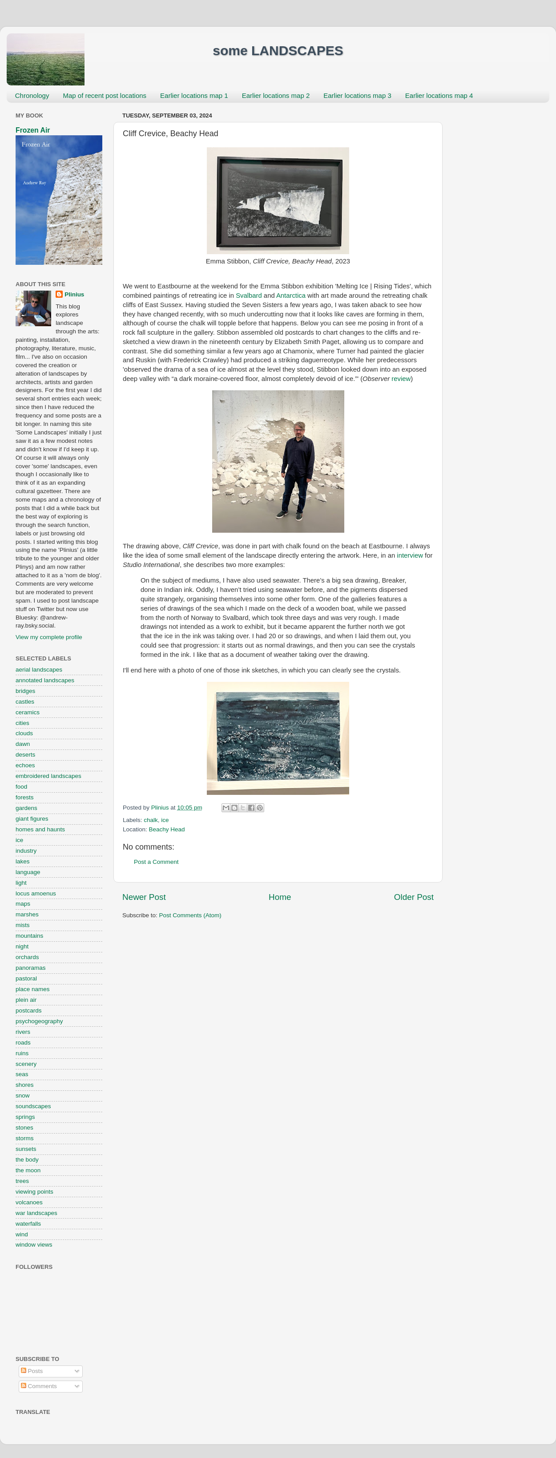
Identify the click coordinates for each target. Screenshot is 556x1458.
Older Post (414, 897)
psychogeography (39, 1021)
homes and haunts (40, 829)
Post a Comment (156, 862)
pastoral (26, 978)
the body (27, 1159)
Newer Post (144, 897)
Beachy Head (167, 829)
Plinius (74, 294)
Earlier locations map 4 (439, 95)
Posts (32, 1371)
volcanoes (29, 1202)
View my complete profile (49, 637)
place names (33, 989)
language (28, 872)
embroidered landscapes (48, 776)
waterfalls (28, 1223)
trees (22, 1181)
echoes (25, 765)
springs (25, 1117)
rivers (23, 1032)
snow (23, 1095)
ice (165, 820)
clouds (24, 733)
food (21, 786)
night (22, 946)
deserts (25, 754)
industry (26, 850)
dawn (23, 744)
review (401, 378)
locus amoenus (36, 893)
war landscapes (36, 1213)
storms (25, 1138)
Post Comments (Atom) (190, 915)
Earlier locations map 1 (194, 95)
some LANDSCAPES (278, 50)
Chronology (32, 95)
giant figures (32, 818)
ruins (22, 1053)
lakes (23, 861)
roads (23, 1042)
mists (23, 925)
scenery (26, 1064)
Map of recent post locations (104, 95)
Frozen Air (33, 130)
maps (23, 903)
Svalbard (249, 295)
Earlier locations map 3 (357, 95)
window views (34, 1244)
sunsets (26, 1149)
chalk (151, 820)
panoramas (31, 967)
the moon (28, 1170)
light (21, 882)
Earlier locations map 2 (276, 95)
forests (25, 797)
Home (280, 897)
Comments (39, 1386)
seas (22, 1074)
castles (25, 701)
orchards (27, 957)
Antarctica (291, 295)
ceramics (28, 712)
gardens (26, 808)
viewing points (34, 1191)
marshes (27, 914)
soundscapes (33, 1106)
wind (22, 1234)
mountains (29, 935)
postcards (29, 1010)
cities (22, 723)
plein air (26, 999)
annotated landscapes (45, 680)
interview (410, 555)
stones (24, 1127)
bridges (25, 691)
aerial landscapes (39, 669)
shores (25, 1084)
